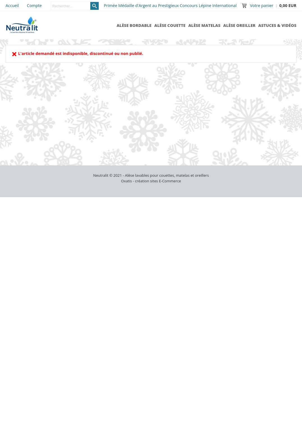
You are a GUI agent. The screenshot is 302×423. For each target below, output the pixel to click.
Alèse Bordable (134, 25)
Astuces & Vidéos (277, 25)
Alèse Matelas (204, 25)
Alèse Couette (169, 25)
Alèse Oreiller (239, 25)
